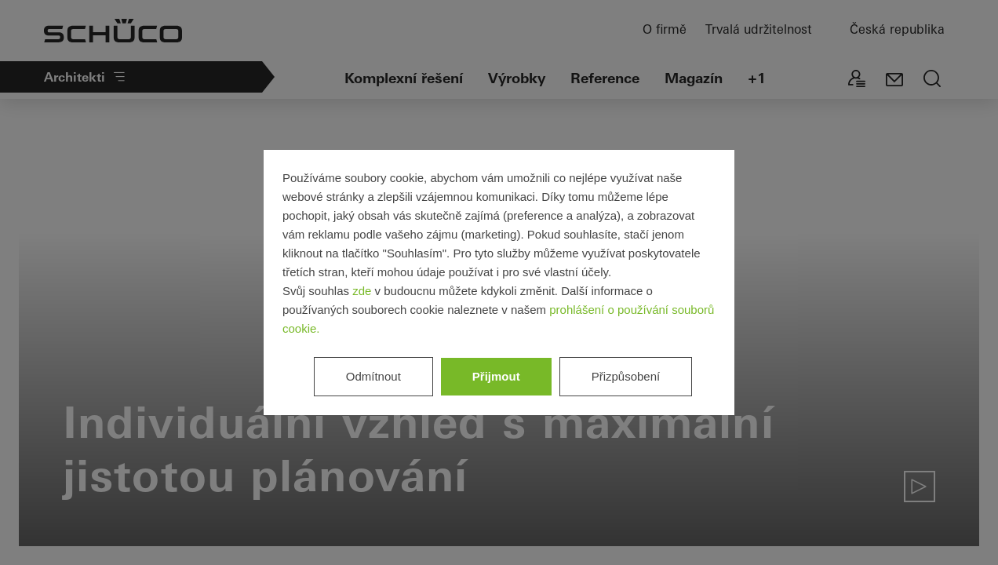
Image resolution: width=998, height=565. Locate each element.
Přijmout (496, 376)
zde (361, 290)
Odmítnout (373, 376)
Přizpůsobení (626, 376)
